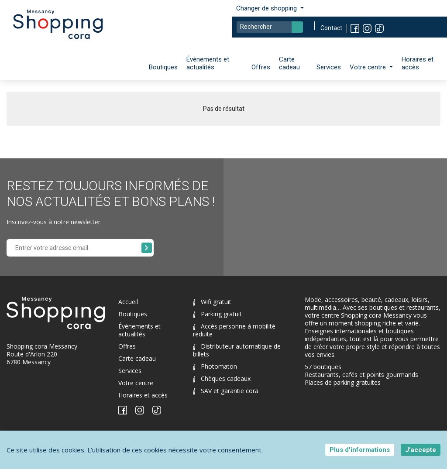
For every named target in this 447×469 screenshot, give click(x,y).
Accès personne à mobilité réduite (234, 330)
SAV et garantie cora (225, 391)
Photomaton (215, 366)
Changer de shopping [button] (267, 8)
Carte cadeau (289, 63)
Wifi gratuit (212, 302)
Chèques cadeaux (222, 378)
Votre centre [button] (369, 67)
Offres (260, 67)
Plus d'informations (360, 450)
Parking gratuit (217, 314)
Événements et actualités (207, 63)
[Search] (269, 27)
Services (328, 67)
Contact (331, 27)
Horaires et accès (417, 63)
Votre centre (135, 383)
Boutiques (163, 67)
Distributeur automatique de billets (237, 350)
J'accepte (420, 450)
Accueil (128, 302)
